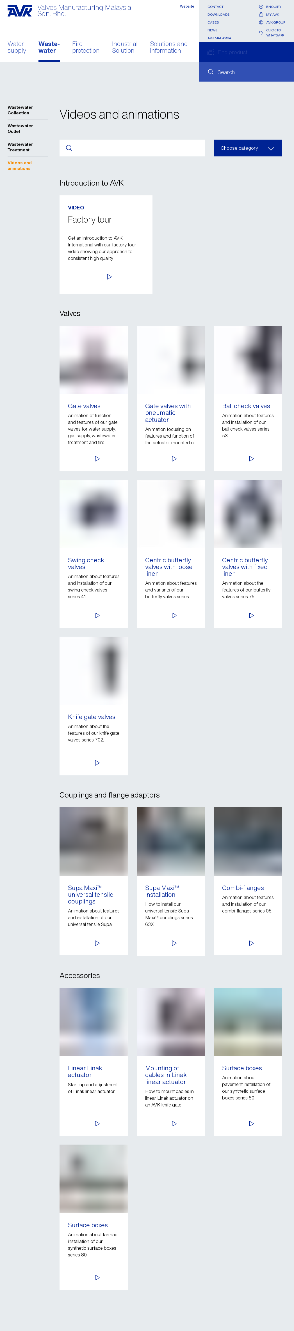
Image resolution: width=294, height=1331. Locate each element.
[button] (236, 276)
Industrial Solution (125, 47)
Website (186, 7)
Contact (215, 6)
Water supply (17, 47)
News (213, 30)
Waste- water (49, 47)
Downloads (219, 14)
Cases (213, 22)
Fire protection (86, 47)
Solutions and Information (169, 47)
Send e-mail (35, 1276)
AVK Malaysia (219, 38)
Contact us (19, 1289)
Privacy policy (22, 1298)
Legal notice (20, 1307)
